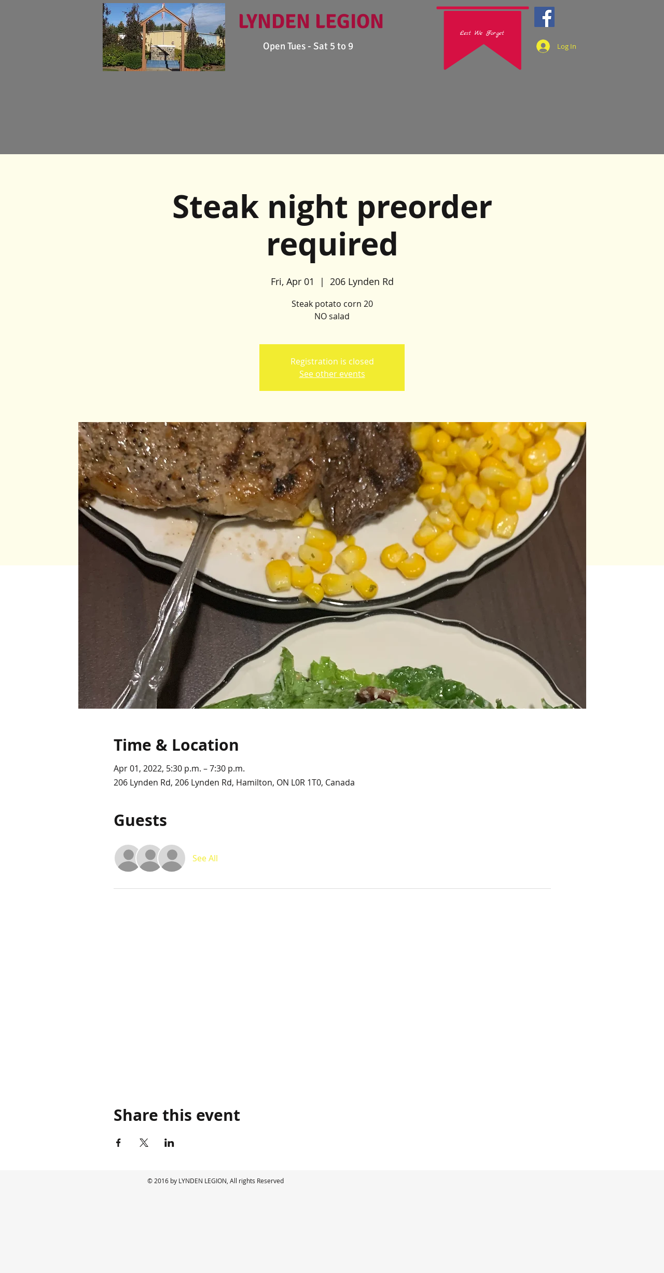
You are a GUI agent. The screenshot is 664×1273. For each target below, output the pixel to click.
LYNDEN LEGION (311, 21)
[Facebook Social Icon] (544, 17)
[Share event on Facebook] (118, 1143)
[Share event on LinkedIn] (169, 1143)
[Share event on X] (144, 1143)
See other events (332, 374)
